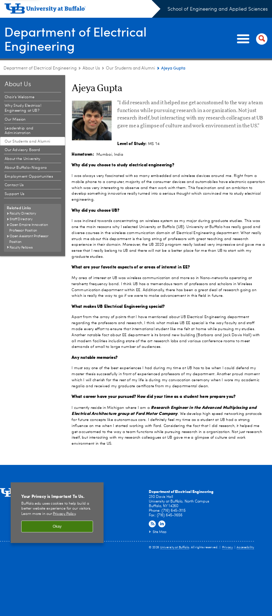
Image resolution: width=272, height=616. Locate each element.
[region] (57, 512)
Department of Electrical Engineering (75, 38)
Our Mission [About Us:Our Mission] (15, 119)
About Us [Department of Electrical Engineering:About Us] (91, 68)
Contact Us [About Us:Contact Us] (14, 185)
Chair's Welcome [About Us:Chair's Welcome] (20, 97)
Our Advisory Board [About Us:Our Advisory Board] (22, 150)
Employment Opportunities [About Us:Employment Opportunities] (29, 176)
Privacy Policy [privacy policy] (64, 514)
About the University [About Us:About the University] (22, 159)
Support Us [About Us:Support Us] (14, 194)
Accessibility (245, 547)
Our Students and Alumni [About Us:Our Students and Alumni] (130, 68)
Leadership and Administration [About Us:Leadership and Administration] (19, 130)
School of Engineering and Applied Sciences (218, 9)
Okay (57, 527)
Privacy (227, 547)
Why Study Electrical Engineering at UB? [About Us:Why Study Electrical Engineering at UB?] (23, 108)
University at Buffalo (174, 547)
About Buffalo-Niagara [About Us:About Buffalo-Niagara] (26, 168)
